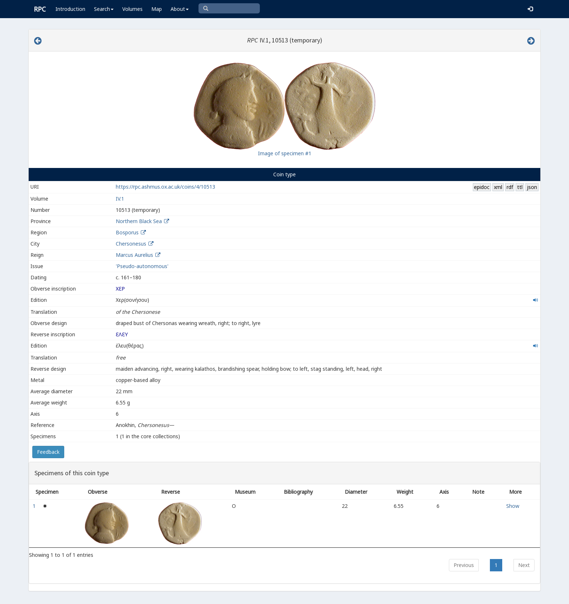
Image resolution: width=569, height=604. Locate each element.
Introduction (70, 8)
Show (512, 505)
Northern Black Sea (139, 221)
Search (104, 8)
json (532, 187)
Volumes (132, 8)
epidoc (482, 187)
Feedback (48, 451)
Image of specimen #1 (284, 153)
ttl (520, 187)
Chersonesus (131, 243)
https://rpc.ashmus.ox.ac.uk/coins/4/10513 (165, 186)
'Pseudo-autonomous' (142, 266)
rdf (510, 187)
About (180, 8)
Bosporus (127, 232)
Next (524, 565)
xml (498, 187)
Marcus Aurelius (134, 254)
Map (156, 8)
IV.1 (120, 198)
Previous (464, 565)
